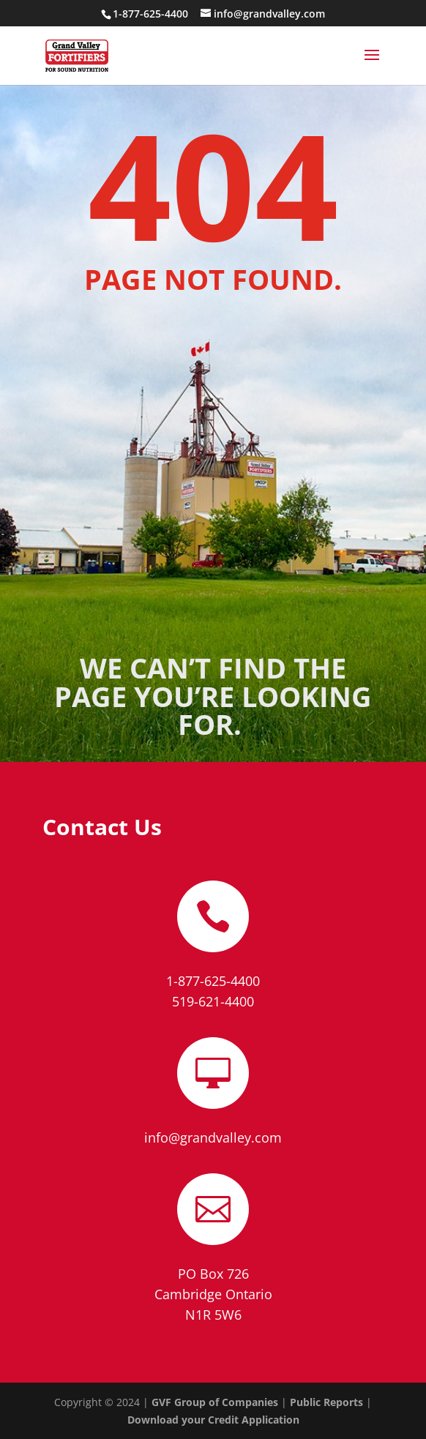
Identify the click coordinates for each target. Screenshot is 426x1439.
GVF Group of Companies (215, 1402)
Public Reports (326, 1402)
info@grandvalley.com (213, 1137)
